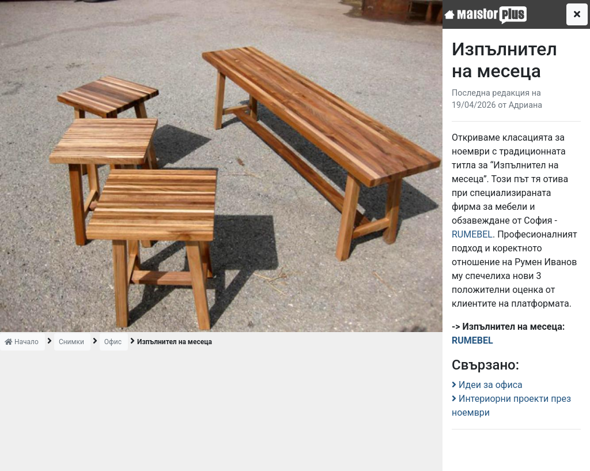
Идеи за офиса (487, 384)
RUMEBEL (472, 234)
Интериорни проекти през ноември (511, 405)
